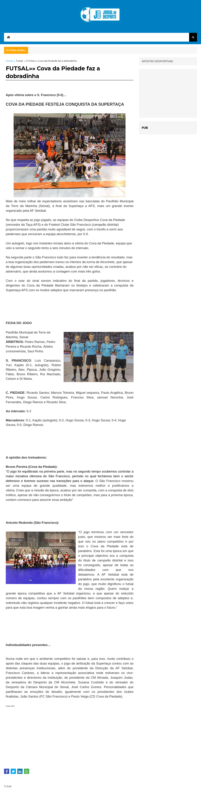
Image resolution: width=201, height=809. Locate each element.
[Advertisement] (34, 306)
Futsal (19, 60)
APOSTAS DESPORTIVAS (157, 61)
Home (9, 60)
